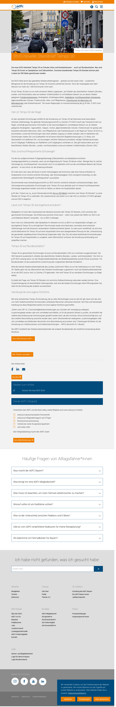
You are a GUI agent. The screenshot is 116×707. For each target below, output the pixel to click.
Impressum (15, 696)
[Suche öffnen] (96, 6)
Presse (75, 609)
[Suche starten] (98, 569)
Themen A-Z (46, 597)
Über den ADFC (16, 614)
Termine (14, 594)
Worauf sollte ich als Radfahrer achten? (33, 504)
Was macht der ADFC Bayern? (28, 470)
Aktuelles (15, 587)
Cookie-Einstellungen (40, 696)
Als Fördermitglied (48, 623)
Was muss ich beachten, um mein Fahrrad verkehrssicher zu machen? (48, 493)
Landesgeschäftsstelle (19, 631)
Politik (44, 594)
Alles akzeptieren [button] (102, 699)
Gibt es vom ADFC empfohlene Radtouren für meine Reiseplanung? (47, 526)
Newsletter (97, 2)
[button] (13, 369)
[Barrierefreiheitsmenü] (91, 6)
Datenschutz (26, 696)
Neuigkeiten (15, 591)
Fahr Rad (45, 591)
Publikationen (16, 623)
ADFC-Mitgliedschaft (49, 614)
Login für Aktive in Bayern (20, 657)
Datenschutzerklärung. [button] (77, 693)
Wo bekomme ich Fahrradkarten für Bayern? (35, 538)
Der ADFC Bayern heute (80, 594)
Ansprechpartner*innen (80, 617)
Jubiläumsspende (78, 597)
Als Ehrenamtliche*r (49, 620)
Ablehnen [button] (68, 699)
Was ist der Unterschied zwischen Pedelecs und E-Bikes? (41, 515)
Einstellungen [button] (84, 699)
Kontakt (14, 637)
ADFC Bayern (16, 609)
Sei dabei (45, 609)
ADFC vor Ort (16, 617)
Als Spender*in (47, 617)
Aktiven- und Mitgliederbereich (22, 654)
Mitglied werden (71, 2)
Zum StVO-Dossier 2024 (22, 339)
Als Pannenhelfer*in (49, 625)
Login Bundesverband (19, 660)
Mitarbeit (14, 620)
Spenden (85, 2)
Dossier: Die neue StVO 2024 (33, 390)
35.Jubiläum (77, 587)
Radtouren (15, 597)
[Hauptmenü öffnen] (101, 6)
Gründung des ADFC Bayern (82, 591)
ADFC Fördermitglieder (19, 634)
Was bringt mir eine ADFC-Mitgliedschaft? (34, 481)
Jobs (13, 625)
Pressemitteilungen (79, 614)
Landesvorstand (17, 628)
